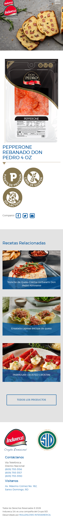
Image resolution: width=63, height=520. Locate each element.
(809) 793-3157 (13, 473)
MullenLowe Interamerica (35, 515)
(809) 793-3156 (13, 469)
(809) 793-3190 (13, 476)
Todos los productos (31, 400)
